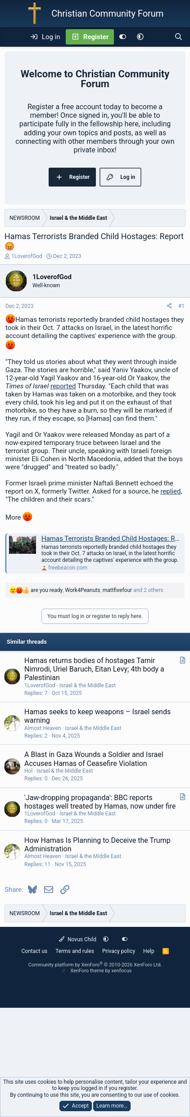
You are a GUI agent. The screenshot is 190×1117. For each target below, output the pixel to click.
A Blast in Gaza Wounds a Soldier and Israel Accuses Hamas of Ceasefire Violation (93, 758)
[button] (140, 37)
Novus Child (77, 939)
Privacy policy (118, 951)
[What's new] (158, 37)
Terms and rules (74, 951)
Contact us (34, 951)
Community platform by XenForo (95, 965)
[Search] (178, 37)
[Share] (169, 306)
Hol (28, 771)
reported (63, 386)
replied (170, 491)
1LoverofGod (26, 256)
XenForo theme (87, 971)
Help (148, 951)
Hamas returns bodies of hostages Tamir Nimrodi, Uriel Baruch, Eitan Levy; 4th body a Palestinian (94, 669)
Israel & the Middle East (87, 685)
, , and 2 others (97, 590)
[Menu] (12, 36)
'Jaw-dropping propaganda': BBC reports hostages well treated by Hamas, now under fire (100, 801)
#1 (181, 306)
